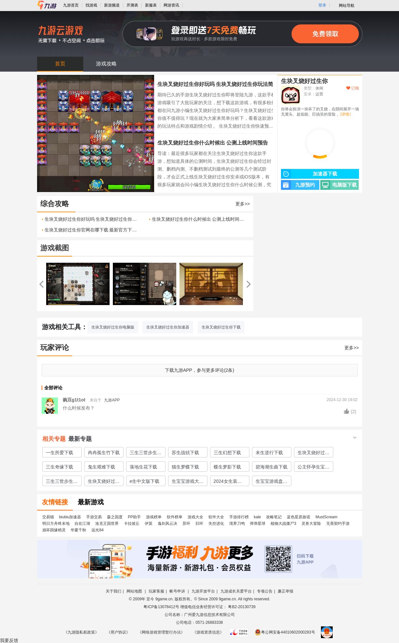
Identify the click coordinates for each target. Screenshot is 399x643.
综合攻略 (54, 204)
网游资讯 (171, 5)
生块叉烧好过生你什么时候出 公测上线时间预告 (212, 143)
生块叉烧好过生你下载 (221, 327)
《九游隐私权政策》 (81, 632)
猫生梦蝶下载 (185, 466)
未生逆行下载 (269, 452)
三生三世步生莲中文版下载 (62, 482)
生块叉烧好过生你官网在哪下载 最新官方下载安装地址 (92, 229)
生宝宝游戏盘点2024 (271, 482)
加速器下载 (309, 174)
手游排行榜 (239, 517)
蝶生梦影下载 (227, 466)
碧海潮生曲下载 (271, 466)
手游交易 (94, 517)
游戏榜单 (154, 517)
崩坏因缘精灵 (54, 530)
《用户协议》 (118, 632)
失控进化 (216, 523)
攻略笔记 (274, 517)
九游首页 (71, 5)
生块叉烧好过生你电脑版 (112, 327)
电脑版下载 (338, 185)
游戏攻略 (106, 63)
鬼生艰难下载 (101, 466)
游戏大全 (195, 517)
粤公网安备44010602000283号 (285, 632)
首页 (60, 63)
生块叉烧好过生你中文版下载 (104, 482)
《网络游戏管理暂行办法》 (161, 632)
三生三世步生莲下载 (146, 453)
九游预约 (298, 185)
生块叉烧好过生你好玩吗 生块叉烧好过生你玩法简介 (217, 84)
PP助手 (134, 517)
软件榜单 (174, 517)
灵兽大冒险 (311, 523)
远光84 (97, 530)
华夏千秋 (78, 530)
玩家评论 (54, 347)
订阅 (352, 88)
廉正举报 (285, 591)
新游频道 (112, 5)
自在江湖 (82, 523)
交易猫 (48, 517)
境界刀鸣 (237, 523)
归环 (199, 523)
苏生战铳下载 (185, 452)
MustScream (326, 517)
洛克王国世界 (107, 523)
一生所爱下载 (59, 452)
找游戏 (91, 5)
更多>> (242, 203)
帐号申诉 (177, 591)
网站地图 (134, 591)
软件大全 (216, 517)
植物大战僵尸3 (283, 523)
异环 (186, 523)
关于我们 (113, 591)
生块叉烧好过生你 (304, 81)
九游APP (112, 400)
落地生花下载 (143, 466)
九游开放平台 (203, 591)
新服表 (151, 5)
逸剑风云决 (167, 523)
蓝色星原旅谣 (298, 517)
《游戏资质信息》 (208, 632)
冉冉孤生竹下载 (104, 452)
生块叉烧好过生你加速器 (167, 327)
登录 (322, 5)
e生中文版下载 (145, 481)
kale (257, 517)
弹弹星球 (257, 523)
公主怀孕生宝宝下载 (313, 467)
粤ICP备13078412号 (161, 607)
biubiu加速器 (70, 517)
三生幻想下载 (227, 452)
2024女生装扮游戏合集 (228, 482)
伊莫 (149, 523)
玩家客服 (156, 591)
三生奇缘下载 (59, 466)
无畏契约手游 (338, 523)
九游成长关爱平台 (236, 591)
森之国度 (115, 517)
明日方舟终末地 (56, 523)
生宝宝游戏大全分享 (188, 482)
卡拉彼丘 (132, 523)
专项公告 (265, 591)
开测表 (132, 5)
